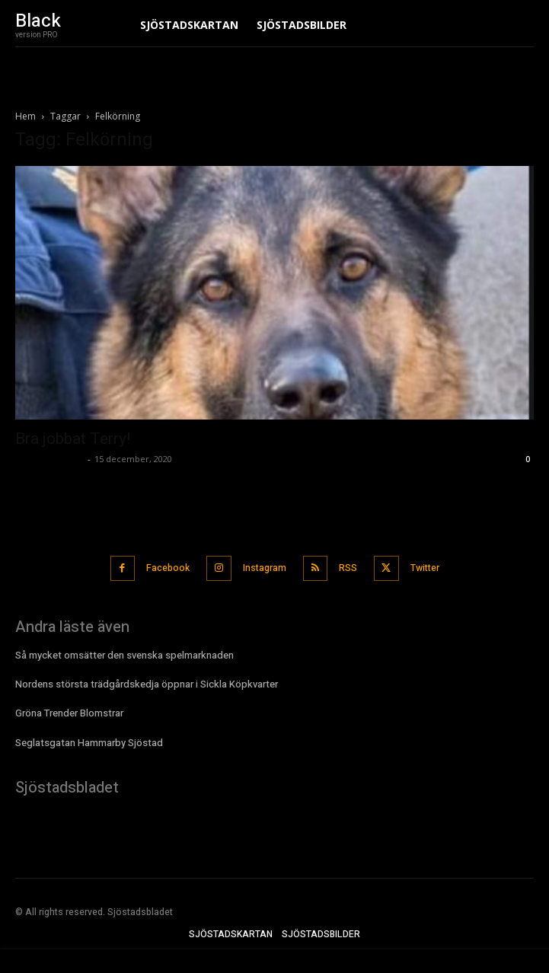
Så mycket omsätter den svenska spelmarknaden (124, 655)
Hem (25, 116)
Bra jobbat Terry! (72, 438)
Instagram (264, 568)
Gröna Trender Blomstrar (69, 713)
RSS (348, 568)
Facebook (168, 568)
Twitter (424, 568)
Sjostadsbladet (49, 458)
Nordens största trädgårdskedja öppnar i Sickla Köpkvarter (146, 684)
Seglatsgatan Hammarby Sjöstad (89, 742)
